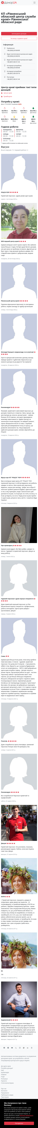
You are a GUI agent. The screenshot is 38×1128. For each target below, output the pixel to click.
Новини (3, 1074)
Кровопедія (5, 1072)
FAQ (2, 1070)
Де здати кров (6, 1066)
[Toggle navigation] (34, 2)
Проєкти (4, 1081)
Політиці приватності (26, 1115)
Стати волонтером (7, 1083)
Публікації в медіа (7, 1095)
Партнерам (5, 1097)
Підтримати (5, 1093)
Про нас (4, 1089)
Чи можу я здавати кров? (19, 38)
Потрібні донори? (7, 1068)
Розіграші (4, 1079)
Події (3, 1077)
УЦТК (19, 104)
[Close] (19, 1123)
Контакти (4, 1091)
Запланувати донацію (19, 34)
